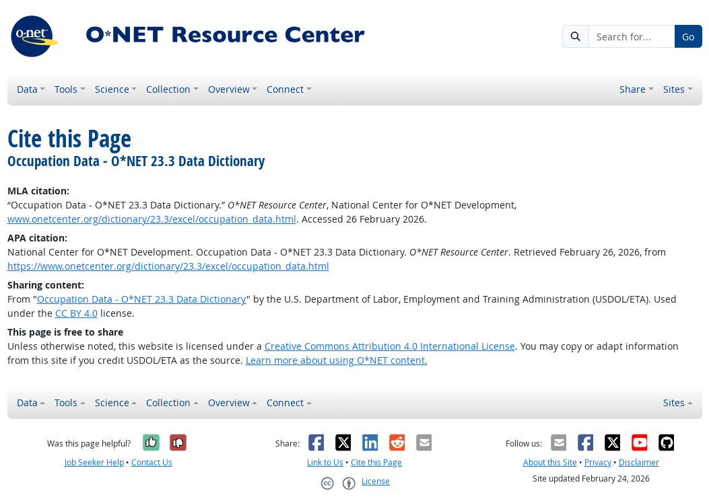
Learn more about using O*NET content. (337, 360)
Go (688, 36)
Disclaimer (639, 462)
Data (27, 89)
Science (112, 89)
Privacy (597, 462)
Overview (229, 89)
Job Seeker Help (94, 462)
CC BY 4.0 (76, 313)
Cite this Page (376, 462)
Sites (674, 89)
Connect (285, 89)
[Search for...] (631, 36)
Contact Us (151, 462)
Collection (168, 89)
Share (632, 89)
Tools (66, 89)
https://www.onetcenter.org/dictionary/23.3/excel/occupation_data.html (168, 266)
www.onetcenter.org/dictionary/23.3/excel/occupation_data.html (151, 219)
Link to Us (325, 462)
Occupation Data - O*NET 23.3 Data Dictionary (141, 299)
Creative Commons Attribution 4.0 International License (390, 346)
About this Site (550, 462)
